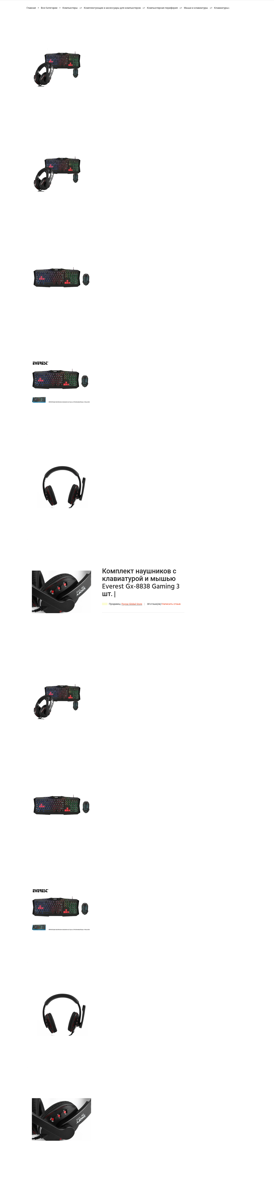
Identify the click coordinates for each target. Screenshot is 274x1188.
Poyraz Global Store (131, 604)
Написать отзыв (171, 604)
